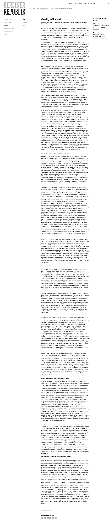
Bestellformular (103, 38)
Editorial (24, 22)
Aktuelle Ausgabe (9, 19)
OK (108, 3)
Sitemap (86, 3)
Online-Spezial (8, 22)
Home (70, 3)
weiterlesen (96, 29)
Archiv (6, 25)
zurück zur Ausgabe (46, 510)
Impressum (78, 3)
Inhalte (24, 19)
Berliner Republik (9, 28)
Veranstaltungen (8, 31)
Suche (93, 3)
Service (6, 34)
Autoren (24, 25)
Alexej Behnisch (47, 22)
